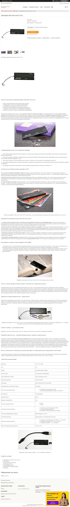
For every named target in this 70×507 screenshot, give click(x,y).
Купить (33, 32)
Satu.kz (41, 504)
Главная (25, 7)
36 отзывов (56, 1)
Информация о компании (7, 482)
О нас (41, 7)
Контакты (47, 7)
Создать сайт (5, 0)
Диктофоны (16, 11)
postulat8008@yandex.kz (44, 490)
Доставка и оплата (5, 480)
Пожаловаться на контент (42, 505)
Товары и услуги (33, 7)
